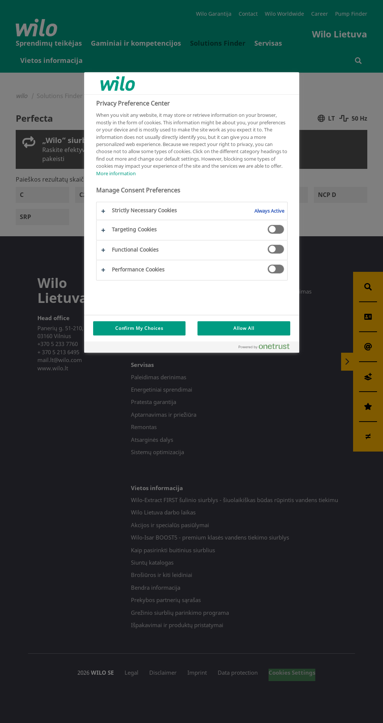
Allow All (243, 328)
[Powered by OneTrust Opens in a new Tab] (267, 348)
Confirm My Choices (139, 328)
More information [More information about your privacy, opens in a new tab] (116, 173)
